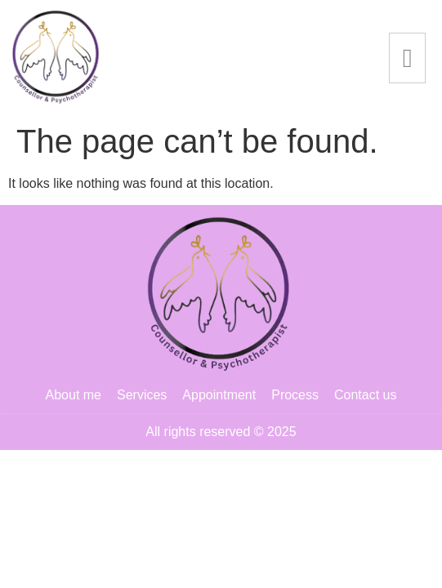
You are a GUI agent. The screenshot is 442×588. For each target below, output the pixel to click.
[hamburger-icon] (407, 58)
